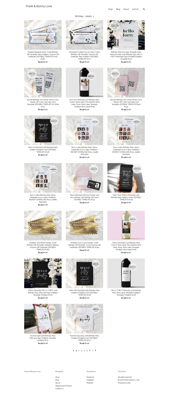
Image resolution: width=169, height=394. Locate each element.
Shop (110, 9)
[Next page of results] (95, 350)
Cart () (135, 9)
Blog (118, 9)
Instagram (90, 380)
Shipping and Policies (63, 386)
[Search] (144, 9)
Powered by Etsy (124, 383)
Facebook (90, 377)
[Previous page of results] (74, 350)
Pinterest (90, 383)
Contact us (59, 389)
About (126, 9)
